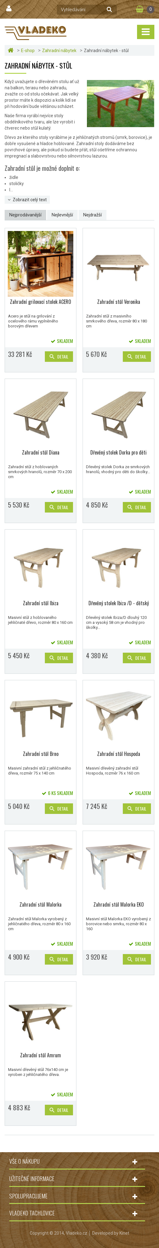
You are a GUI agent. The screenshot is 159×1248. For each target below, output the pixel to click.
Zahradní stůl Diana (40, 452)
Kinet (124, 1233)
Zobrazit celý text (30, 199)
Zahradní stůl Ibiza (40, 603)
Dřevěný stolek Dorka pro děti (118, 452)
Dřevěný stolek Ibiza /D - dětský (118, 603)
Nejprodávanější (25, 215)
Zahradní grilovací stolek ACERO (40, 301)
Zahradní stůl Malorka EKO (118, 904)
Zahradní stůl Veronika (118, 301)
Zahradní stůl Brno (40, 753)
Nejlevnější (62, 215)
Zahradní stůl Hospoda (118, 753)
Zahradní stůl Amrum (40, 1055)
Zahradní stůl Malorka (40, 904)
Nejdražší (92, 215)
